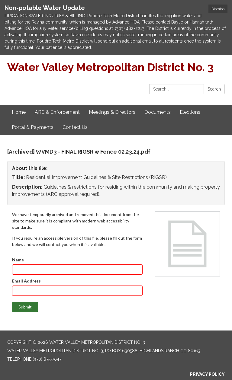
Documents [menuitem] (157, 112)
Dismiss (217, 9)
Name (18, 259)
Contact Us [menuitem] (75, 127)
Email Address (26, 280)
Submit (25, 306)
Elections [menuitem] (190, 112)
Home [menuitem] (19, 112)
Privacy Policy (207, 374)
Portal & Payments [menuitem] (32, 127)
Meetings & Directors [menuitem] (112, 112)
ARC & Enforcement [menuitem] (57, 112)
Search (214, 89)
